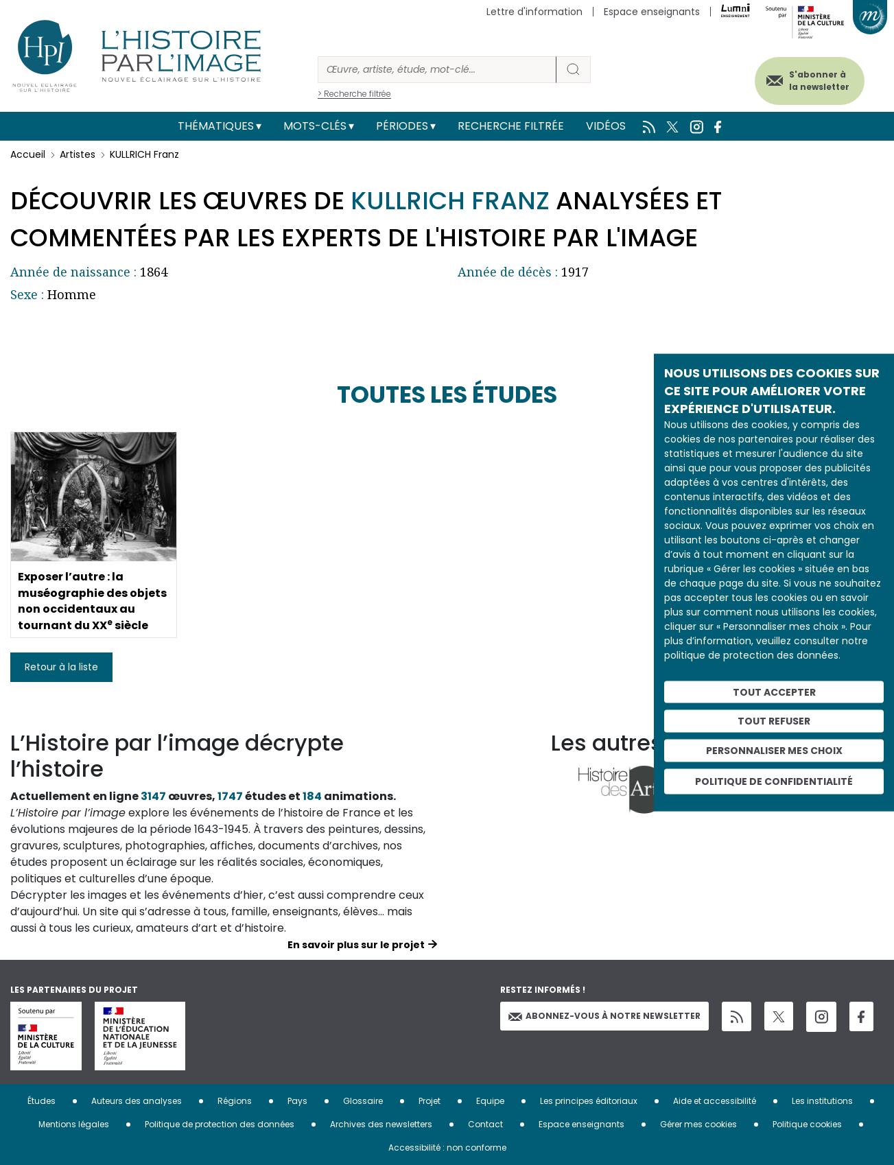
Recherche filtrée (511, 126)
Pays (297, 1101)
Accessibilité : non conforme (447, 1147)
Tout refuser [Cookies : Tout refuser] (774, 721)
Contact (485, 1124)
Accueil (27, 154)
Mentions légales (73, 1124)
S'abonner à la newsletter (818, 81)
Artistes (77, 154)
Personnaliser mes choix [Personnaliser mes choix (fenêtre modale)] (774, 750)
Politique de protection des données (219, 1124)
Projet (429, 1101)
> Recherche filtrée (354, 93)
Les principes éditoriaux (588, 1101)
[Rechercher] (437, 69)
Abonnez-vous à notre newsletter (604, 1016)
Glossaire (363, 1101)
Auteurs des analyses (136, 1101)
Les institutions (822, 1101)
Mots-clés (314, 126)
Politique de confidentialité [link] (774, 781)
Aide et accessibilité (714, 1101)
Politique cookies (807, 1124)
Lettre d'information (534, 11)
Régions (234, 1101)
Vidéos (606, 126)
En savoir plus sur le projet (356, 945)
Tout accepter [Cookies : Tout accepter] (774, 691)
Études (41, 1101)
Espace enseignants (652, 11)
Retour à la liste (61, 667)
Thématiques (216, 126)
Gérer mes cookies (698, 1124)
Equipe (490, 1101)
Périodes (402, 126)
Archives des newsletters (381, 1124)
